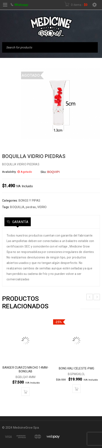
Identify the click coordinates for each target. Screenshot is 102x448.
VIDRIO (42, 207)
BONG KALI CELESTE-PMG (76, 368)
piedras (31, 207)
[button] (25, 391)
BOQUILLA (17, 207)
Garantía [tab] (19, 222)
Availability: (9, 171)
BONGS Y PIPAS (29, 200)
